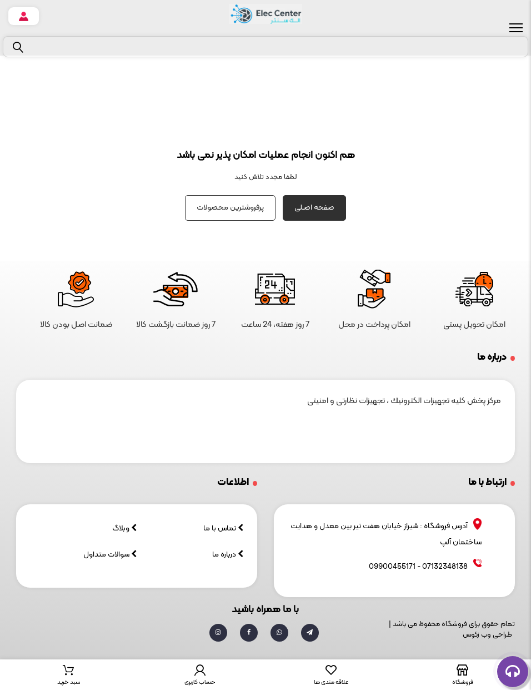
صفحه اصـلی (314, 208)
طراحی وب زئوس (487, 635)
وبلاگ (124, 528)
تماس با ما (223, 528)
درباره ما (227, 554)
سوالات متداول (110, 554)
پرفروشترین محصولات (230, 208)
